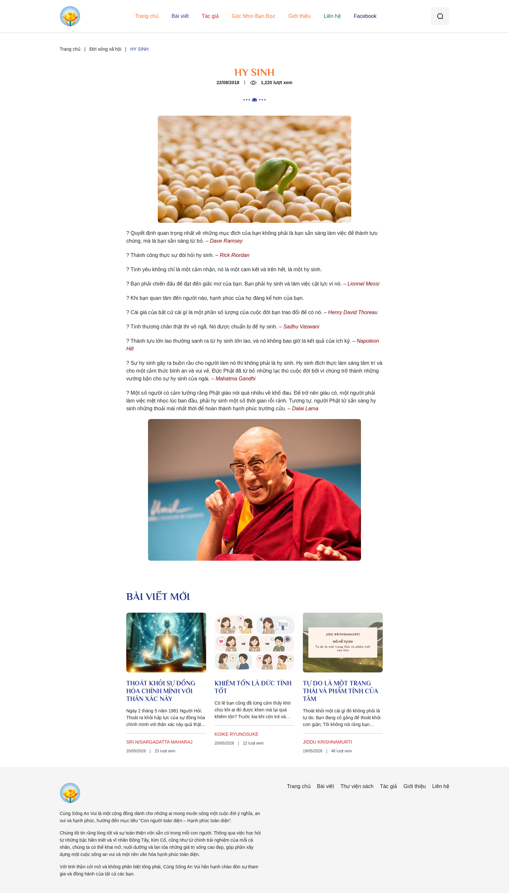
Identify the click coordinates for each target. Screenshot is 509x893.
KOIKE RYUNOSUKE (236, 734)
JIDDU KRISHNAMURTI (327, 742)
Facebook (365, 16)
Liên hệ (332, 16)
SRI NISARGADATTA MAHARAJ (159, 742)
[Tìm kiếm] (440, 16)
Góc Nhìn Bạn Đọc (254, 16)
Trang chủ (147, 16)
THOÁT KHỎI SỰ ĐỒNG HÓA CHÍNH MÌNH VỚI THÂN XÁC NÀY (160, 691)
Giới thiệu (299, 16)
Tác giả (210, 16)
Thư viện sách (357, 786)
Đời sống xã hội (105, 49)
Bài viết (180, 16)
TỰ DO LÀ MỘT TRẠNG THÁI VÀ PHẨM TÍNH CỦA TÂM (340, 691)
